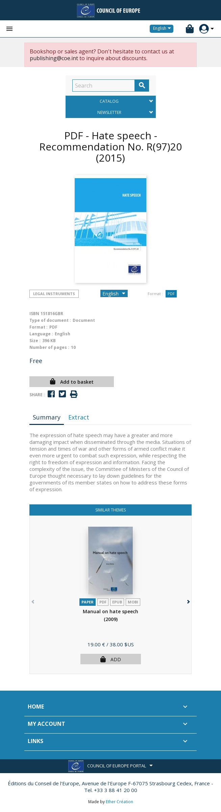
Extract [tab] (78, 417)
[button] (187, 600)
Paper (87, 601)
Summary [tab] (46, 417)
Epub (117, 601)
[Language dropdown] (163, 29)
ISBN (34, 313)
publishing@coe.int (54, 58)
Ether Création (119, 802)
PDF (171, 293)
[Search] (103, 85)
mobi (133, 601)
